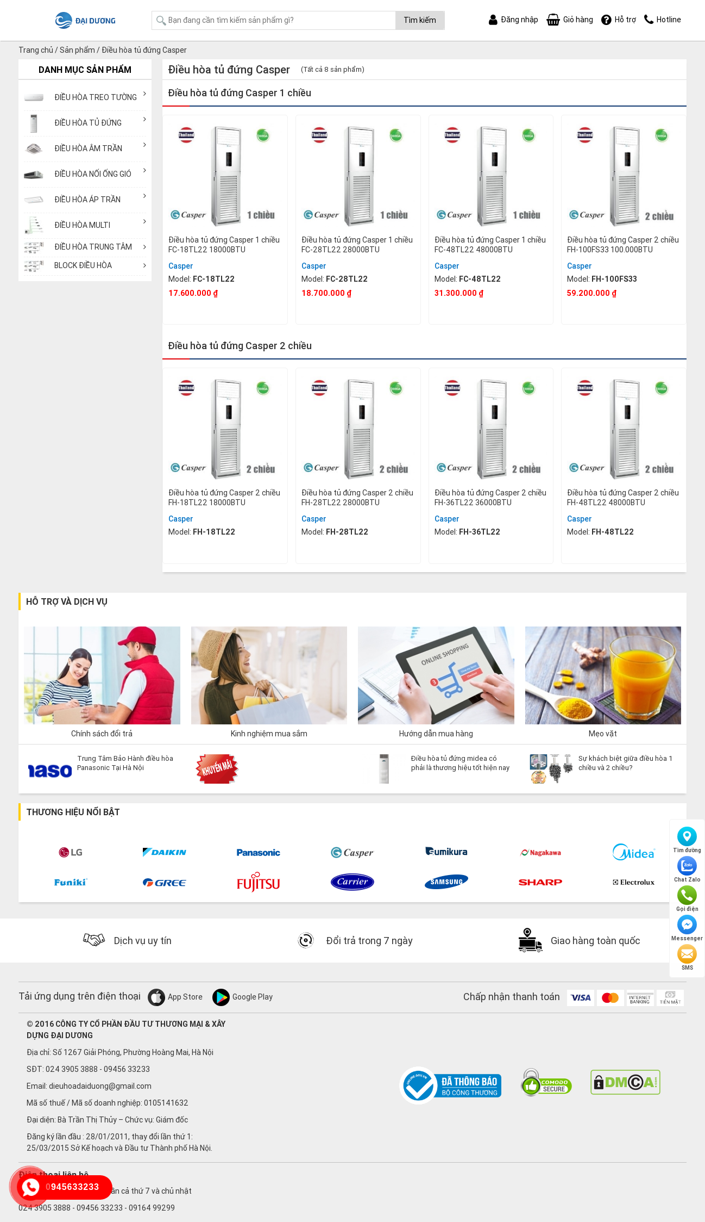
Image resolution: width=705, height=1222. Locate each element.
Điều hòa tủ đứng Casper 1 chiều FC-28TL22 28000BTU (357, 245)
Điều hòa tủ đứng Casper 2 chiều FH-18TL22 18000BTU (224, 497)
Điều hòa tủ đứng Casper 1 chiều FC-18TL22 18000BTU (224, 245)
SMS (687, 957)
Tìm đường (687, 840)
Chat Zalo (687, 869)
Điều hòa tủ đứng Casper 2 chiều (240, 345)
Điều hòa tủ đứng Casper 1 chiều (239, 92)
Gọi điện (687, 899)
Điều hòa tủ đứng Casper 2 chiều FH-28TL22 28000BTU (357, 497)
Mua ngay (224, 310)
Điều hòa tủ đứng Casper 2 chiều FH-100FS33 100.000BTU (623, 245)
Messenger (687, 928)
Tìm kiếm (420, 20)
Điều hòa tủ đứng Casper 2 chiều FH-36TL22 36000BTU (490, 497)
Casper (180, 266)
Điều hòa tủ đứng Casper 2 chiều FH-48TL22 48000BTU (623, 497)
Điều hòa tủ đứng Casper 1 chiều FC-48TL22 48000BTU (490, 245)
